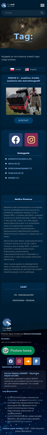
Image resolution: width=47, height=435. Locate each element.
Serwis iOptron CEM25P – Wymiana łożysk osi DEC (21, 374)
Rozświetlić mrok (34, 400)
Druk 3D (12, 163)
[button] (42, 5)
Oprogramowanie (18, 168)
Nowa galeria (26, 421)
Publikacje (14, 173)
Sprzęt (12, 178)
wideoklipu (12, 400)
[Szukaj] (42, 13)
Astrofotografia (18, 159)
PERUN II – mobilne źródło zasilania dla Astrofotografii (23, 79)
